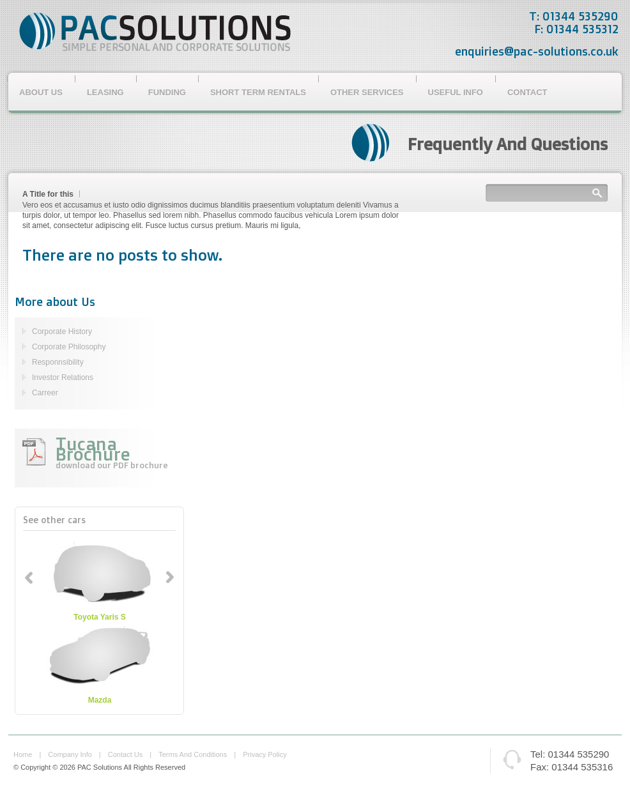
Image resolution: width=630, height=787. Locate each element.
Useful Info (455, 92)
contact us (125, 754)
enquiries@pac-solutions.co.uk (536, 51)
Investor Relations (62, 377)
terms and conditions (192, 754)
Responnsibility (58, 362)
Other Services (367, 92)
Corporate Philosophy (68, 346)
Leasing (105, 92)
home (22, 754)
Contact (527, 92)
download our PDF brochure (112, 465)
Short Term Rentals (258, 92)
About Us (41, 92)
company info (69, 754)
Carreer (45, 392)
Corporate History (62, 331)
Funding (167, 92)
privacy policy (264, 754)
